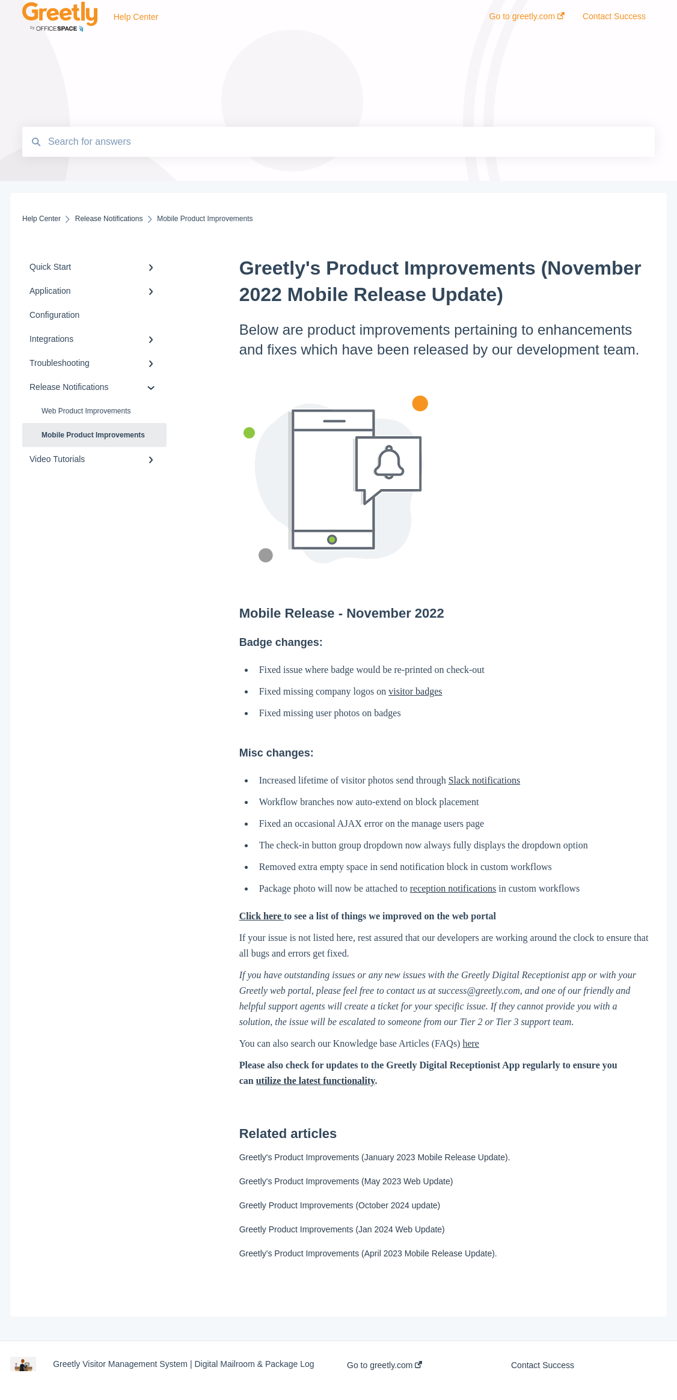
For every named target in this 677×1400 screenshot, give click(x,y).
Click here (261, 916)
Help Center (136, 17)
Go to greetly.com (384, 1365)
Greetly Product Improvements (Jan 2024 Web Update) (342, 1229)
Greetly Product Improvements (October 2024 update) (340, 1205)
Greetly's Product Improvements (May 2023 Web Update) (346, 1181)
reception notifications (453, 888)
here (470, 1043)
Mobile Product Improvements (93, 435)
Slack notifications (485, 780)
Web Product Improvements (86, 411)
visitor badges (415, 691)
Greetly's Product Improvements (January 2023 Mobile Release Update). (374, 1157)
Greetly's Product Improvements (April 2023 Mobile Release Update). (368, 1253)
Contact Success (542, 1365)
